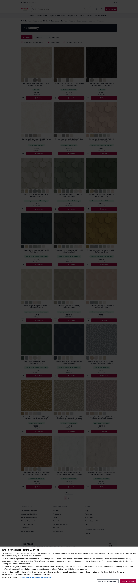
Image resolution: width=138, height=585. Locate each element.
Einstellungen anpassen (107, 581)
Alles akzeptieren (128, 581)
